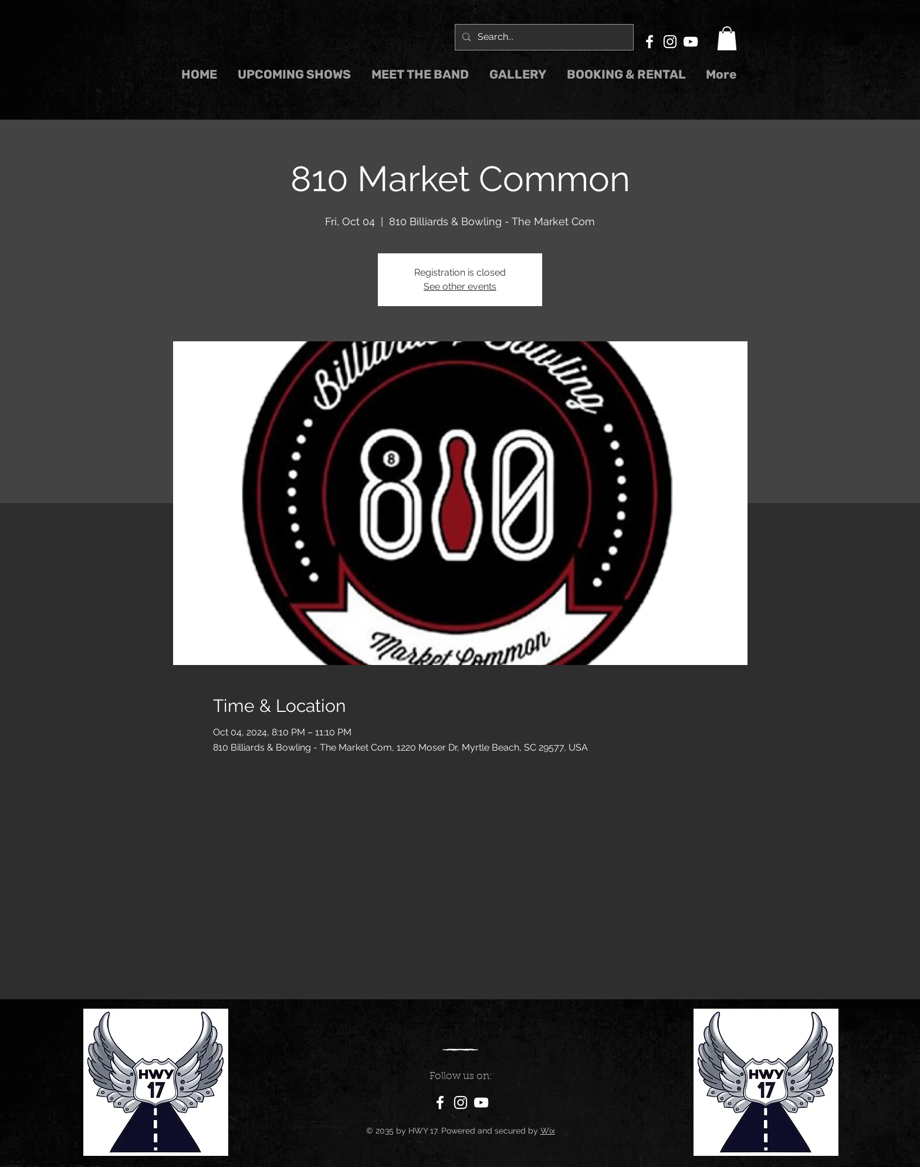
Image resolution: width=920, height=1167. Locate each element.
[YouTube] (690, 41)
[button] (727, 38)
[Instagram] (670, 41)
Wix (547, 1130)
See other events (460, 286)
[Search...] (543, 37)
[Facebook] (649, 41)
